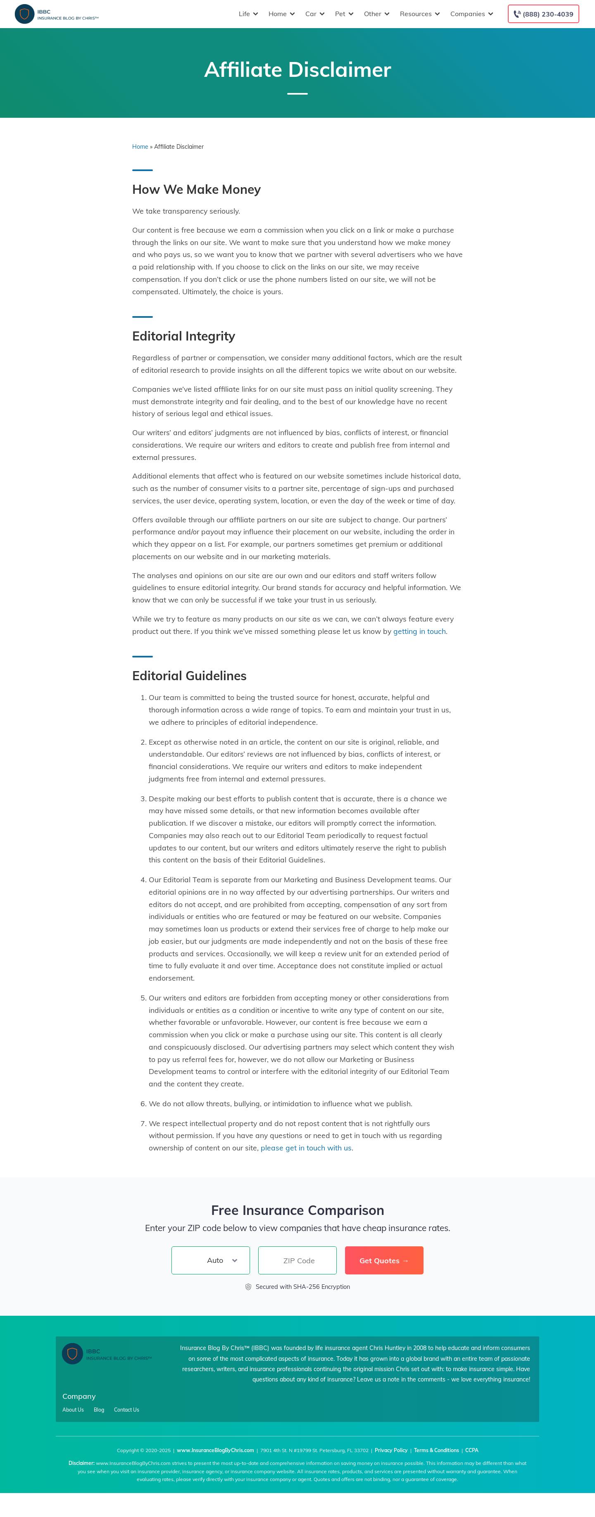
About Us (73, 1410)
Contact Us (126, 1410)
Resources (419, 13)
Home (281, 13)
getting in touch (419, 631)
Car (314, 13)
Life (247, 13)
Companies (470, 13)
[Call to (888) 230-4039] (543, 14)
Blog (99, 1410)
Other (376, 13)
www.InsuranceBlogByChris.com (215, 1450)
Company (79, 1396)
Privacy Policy (391, 1450)
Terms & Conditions (436, 1450)
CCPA (471, 1450)
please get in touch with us (306, 1147)
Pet (343, 13)
